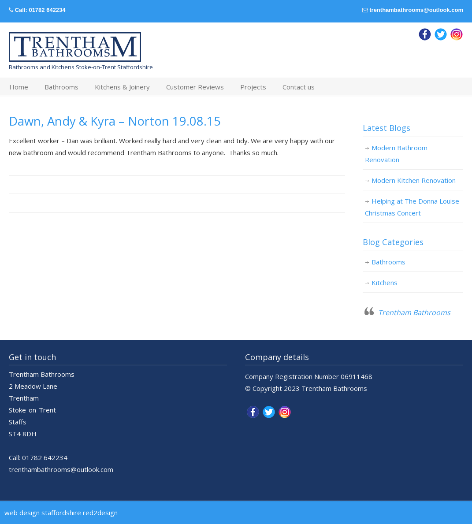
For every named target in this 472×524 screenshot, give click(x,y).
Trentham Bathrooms (414, 312)
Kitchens (385, 282)
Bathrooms (388, 261)
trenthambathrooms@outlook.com (416, 10)
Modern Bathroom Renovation (396, 153)
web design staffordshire (42, 512)
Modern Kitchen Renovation (414, 180)
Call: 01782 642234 (40, 10)
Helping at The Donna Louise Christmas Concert (412, 207)
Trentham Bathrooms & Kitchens (75, 47)
